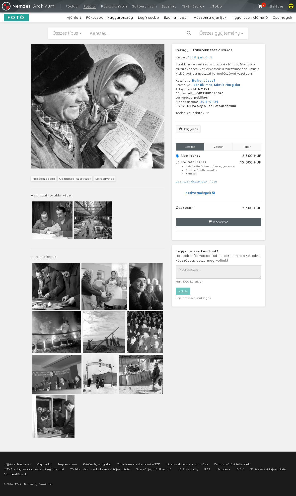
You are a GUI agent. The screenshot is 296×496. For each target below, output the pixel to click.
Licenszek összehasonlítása (196, 181)
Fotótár (89, 6)
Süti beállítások (15, 474)
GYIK (240, 469)
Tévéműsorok (193, 6)
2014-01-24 (209, 102)
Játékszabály (188, 469)
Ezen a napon (176, 17)
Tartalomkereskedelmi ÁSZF (138, 464)
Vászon (218, 147)
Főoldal (72, 6)
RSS (207, 469)
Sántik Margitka (227, 85)
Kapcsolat (44, 464)
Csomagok (282, 17)
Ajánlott (74, 17)
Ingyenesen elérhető (249, 17)
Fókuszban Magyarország (109, 17)
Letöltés (190, 147)
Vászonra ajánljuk (210, 17)
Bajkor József (203, 80)
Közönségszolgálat (97, 464)
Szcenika (169, 6)
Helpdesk (224, 469)
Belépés (277, 6)
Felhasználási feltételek (232, 464)
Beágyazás (188, 129)
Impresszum (67, 464)
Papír (247, 147)
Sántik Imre (203, 85)
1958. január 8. (200, 57)
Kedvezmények (200, 193)
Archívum (27, 6)
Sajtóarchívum (144, 6)
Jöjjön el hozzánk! (17, 464)
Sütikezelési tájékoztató (268, 469)
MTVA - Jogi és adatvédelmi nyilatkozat (34, 469)
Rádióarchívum (114, 6)
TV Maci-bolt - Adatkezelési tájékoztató (100, 469)
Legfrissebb (148, 17)
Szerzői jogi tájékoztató (153, 469)
